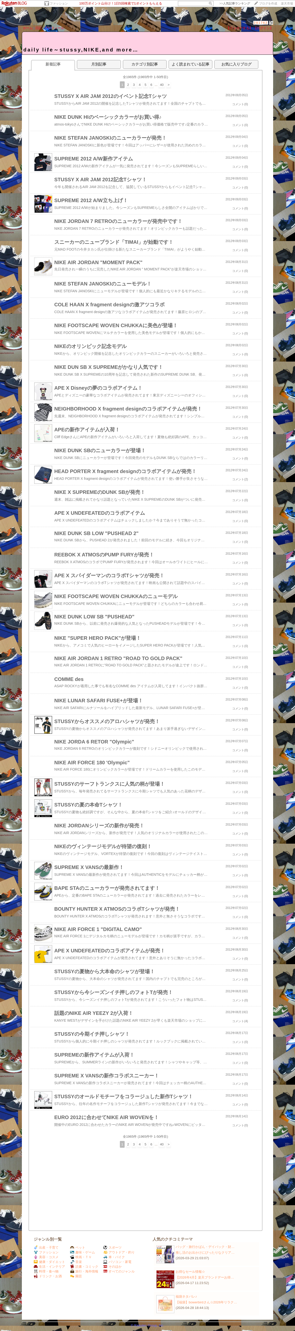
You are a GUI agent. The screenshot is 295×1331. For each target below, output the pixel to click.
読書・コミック (84, 1266)
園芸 (76, 1276)
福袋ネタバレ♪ (186, 1296)
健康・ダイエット (49, 1262)
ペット (77, 1247)
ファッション (59, 3)
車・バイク (114, 1257)
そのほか (112, 1266)
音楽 (76, 1262)
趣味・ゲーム (82, 1252)
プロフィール (54, 28)
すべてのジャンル (119, 1271)
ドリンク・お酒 (48, 1276)
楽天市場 (287, 3)
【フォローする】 (239, 28)
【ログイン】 (263, 28)
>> (234, 3)
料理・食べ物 (46, 1271)
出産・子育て (46, 1247)
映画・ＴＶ (81, 1257)
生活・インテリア (49, 1266)
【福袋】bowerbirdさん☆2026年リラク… (206, 1302)
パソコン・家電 (117, 1262)
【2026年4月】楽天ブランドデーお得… (205, 1277)
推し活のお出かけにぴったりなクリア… (205, 1252)
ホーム (28, 28)
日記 (38, 28)
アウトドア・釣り (119, 1252)
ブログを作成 (268, 3)
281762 (261, 23)
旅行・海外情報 (84, 1271)
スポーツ (112, 1247)
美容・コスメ (46, 1257)
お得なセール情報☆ (190, 1272)
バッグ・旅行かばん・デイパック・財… (205, 1247)
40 (162, 85)
